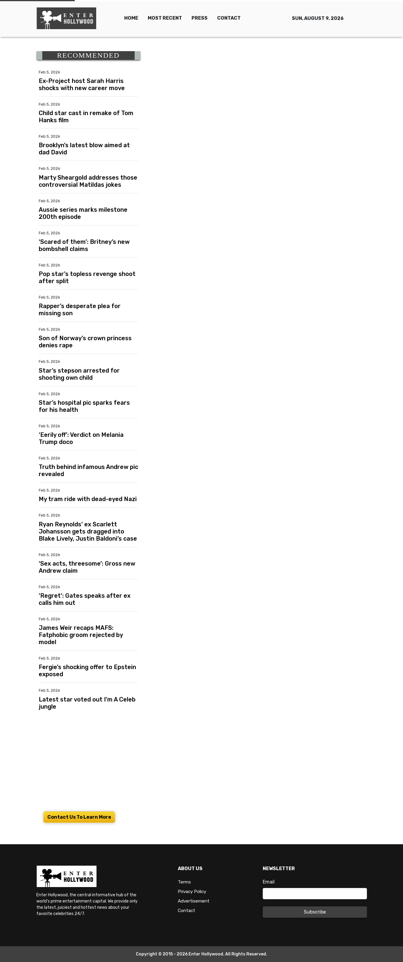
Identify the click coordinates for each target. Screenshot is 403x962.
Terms (184, 882)
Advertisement (194, 901)
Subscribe (315, 912)
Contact (187, 910)
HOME (131, 18)
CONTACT (229, 18)
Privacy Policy (193, 891)
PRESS (200, 18)
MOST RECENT (165, 18)
